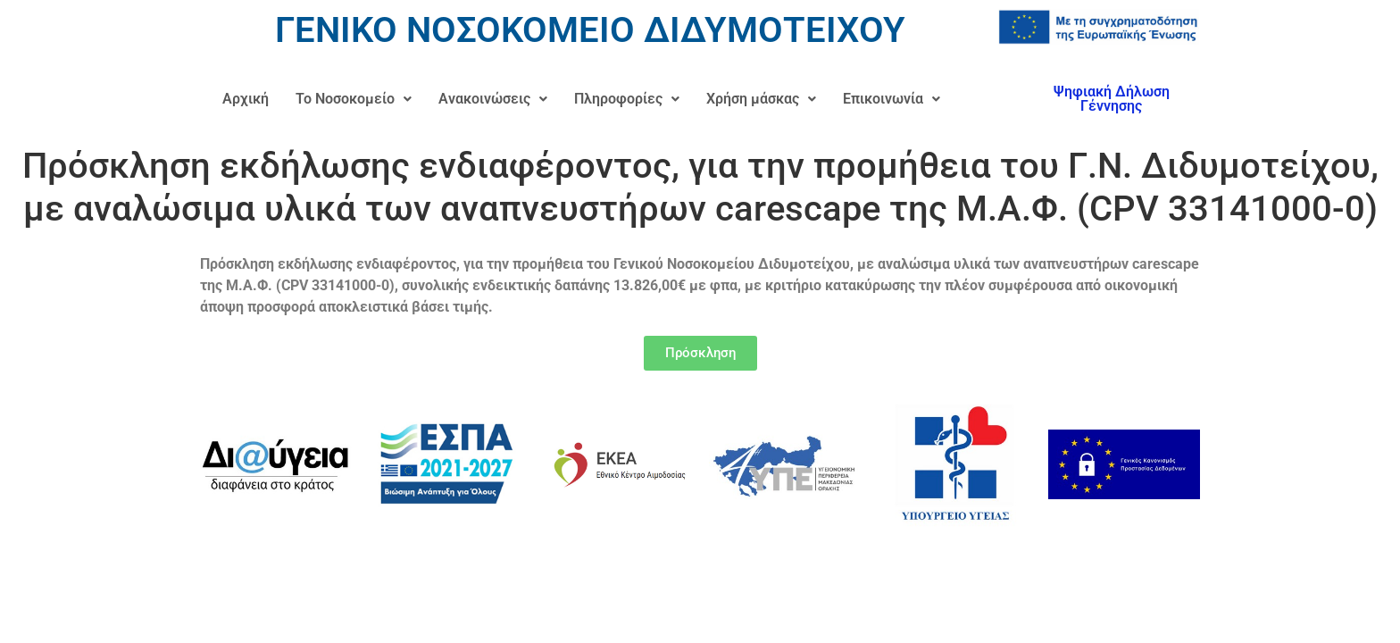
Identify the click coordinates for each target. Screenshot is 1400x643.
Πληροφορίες (626, 98)
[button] (353, 99)
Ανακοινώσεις (492, 98)
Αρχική (245, 98)
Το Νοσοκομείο (354, 98)
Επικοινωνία (891, 98)
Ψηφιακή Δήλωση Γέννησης (1112, 98)
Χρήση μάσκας (761, 98)
